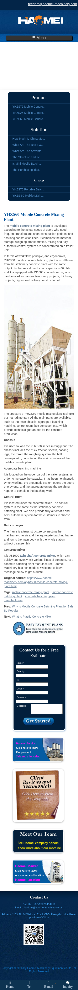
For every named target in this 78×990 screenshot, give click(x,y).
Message (22, 706)
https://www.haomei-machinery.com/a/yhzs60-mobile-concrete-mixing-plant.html (36, 582)
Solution (39, 129)
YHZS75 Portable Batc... (28, 189)
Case (39, 180)
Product (39, 97)
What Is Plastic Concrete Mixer (32, 616)
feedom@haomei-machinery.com (52, 4)
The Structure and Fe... (27, 157)
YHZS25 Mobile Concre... (29, 112)
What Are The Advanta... (28, 151)
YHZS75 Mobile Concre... (29, 106)
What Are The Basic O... (28, 144)
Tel (18, 680)
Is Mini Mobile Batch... (26, 163)
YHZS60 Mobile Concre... (29, 119)
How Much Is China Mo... (28, 138)
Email (20, 688)
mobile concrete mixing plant (30, 592)
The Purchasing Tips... (26, 169)
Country (21, 671)
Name (20, 663)
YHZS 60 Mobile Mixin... (28, 195)
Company (21, 697)
